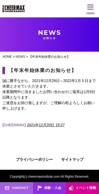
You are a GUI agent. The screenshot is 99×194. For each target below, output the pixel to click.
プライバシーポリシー (34, 159)
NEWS (20, 57)
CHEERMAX (14, 125)
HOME (7, 57)
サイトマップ (72, 159)
